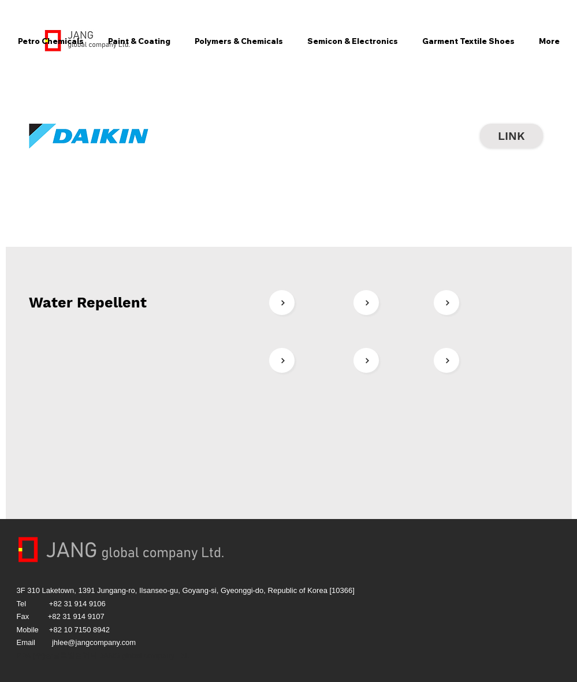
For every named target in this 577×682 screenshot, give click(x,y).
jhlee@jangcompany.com (94, 642)
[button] (51, 41)
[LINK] (511, 136)
